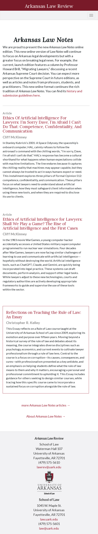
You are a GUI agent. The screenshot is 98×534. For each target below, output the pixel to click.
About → (45, 416)
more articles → (46, 405)
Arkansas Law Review (49, 6)
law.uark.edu (49, 519)
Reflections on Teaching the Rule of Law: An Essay (43, 314)
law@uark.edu (49, 528)
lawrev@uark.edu (49, 467)
